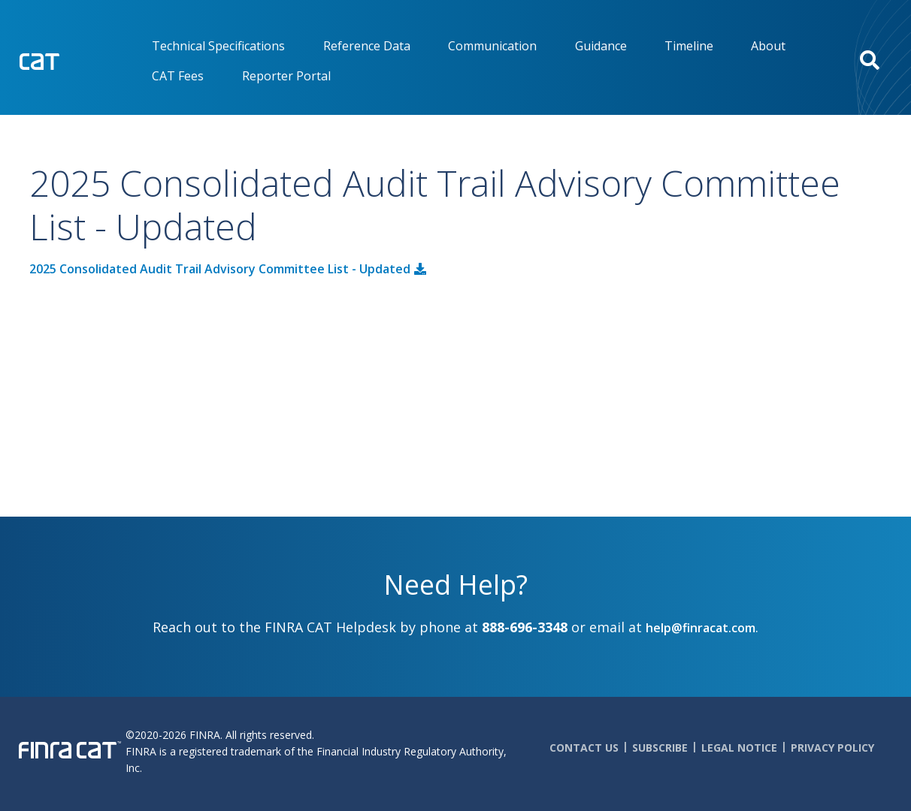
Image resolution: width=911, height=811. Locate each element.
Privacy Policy (832, 747)
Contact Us (584, 747)
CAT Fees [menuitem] (178, 76)
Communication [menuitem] (492, 46)
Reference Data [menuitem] (366, 46)
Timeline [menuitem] (688, 46)
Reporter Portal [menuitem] (286, 76)
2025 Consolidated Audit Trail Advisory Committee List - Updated (219, 269)
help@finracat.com (700, 628)
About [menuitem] (768, 46)
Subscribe (660, 747)
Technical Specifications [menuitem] (218, 46)
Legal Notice (739, 747)
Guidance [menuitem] (601, 46)
